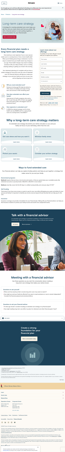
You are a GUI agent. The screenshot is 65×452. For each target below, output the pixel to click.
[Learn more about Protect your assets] (16, 159)
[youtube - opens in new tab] (14, 422)
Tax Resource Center (23, 415)
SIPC (60, 429)
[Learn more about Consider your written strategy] (48, 159)
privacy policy (51, 99)
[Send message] (45, 93)
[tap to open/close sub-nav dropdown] (32, 318)
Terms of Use (10, 419)
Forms (10, 415)
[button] (63, 8)
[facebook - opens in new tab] (2, 422)
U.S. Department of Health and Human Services (12, 368)
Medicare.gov (19, 372)
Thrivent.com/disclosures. (6, 432)
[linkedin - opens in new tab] (5, 422)
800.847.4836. (36, 9)
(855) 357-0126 (53, 103)
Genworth (4, 370)
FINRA (55, 429)
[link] (15, 224)
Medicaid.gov (12, 371)
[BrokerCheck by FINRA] (32, 446)
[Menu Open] (59, 3)
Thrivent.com (54, 436)
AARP (3, 369)
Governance (15, 415)
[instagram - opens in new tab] (11, 422)
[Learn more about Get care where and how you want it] (16, 142)
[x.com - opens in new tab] (8, 422)
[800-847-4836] (15, 410)
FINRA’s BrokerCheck (25, 449)
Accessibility (3, 419)
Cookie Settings (4, 415)
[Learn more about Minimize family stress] (48, 142)
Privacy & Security (18, 419)
